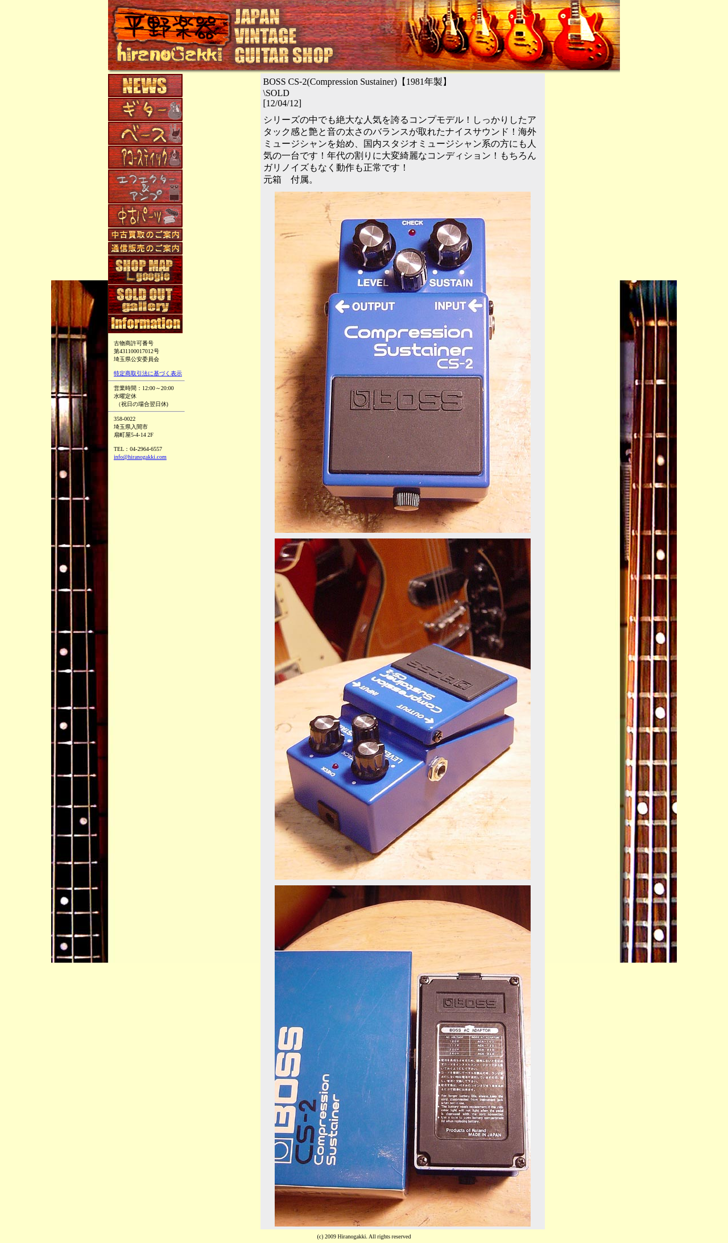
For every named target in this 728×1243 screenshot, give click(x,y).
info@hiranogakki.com (140, 457)
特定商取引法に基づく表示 (148, 373)
